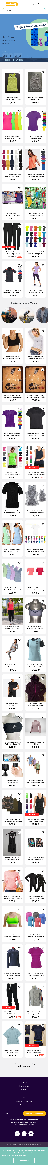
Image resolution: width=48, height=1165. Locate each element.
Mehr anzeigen (24, 1066)
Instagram (17, 1133)
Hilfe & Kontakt (24, 1086)
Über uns (24, 1082)
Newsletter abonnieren (34, 1113)
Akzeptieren (24, 1160)
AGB (24, 1098)
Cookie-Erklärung (18, 1155)
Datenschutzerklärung (24, 1101)
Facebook (24, 1133)
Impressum (24, 1105)
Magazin (24, 1089)
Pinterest (31, 1133)
